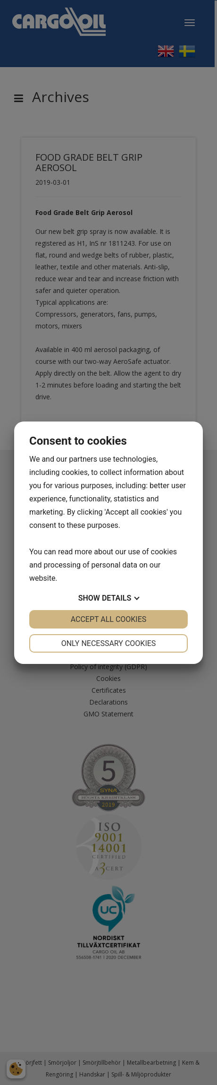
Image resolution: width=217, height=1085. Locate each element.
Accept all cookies (109, 619)
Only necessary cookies (108, 643)
